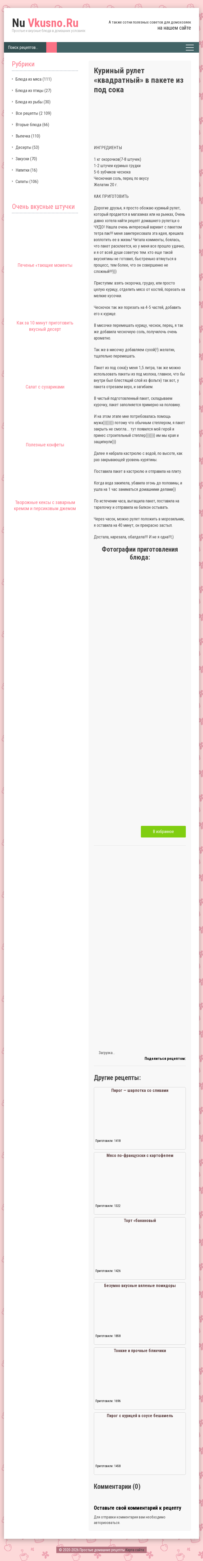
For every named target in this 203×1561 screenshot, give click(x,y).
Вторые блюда (28, 124)
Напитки (22, 170)
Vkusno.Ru (45, 23)
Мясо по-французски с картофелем (140, 1155)
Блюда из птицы (29, 90)
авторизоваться (106, 1523)
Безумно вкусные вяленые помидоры (140, 1285)
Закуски (22, 158)
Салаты (22, 181)
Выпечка (23, 136)
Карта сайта (135, 1550)
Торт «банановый (140, 1220)
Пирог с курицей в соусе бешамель (140, 1415)
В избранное (163, 831)
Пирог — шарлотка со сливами (139, 1090)
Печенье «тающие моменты (45, 265)
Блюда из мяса (28, 79)
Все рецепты (27, 113)
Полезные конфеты (45, 444)
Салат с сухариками (45, 387)
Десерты (23, 147)
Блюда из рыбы (29, 101)
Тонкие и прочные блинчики (140, 1350)
